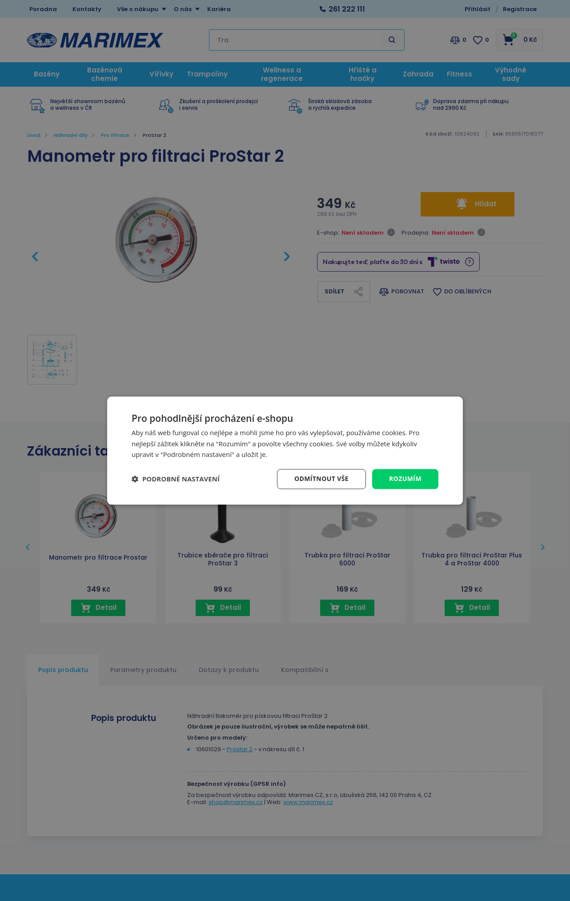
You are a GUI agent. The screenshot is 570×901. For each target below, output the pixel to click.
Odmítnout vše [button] (321, 478)
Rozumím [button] (405, 478)
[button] (176, 479)
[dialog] (285, 450)
